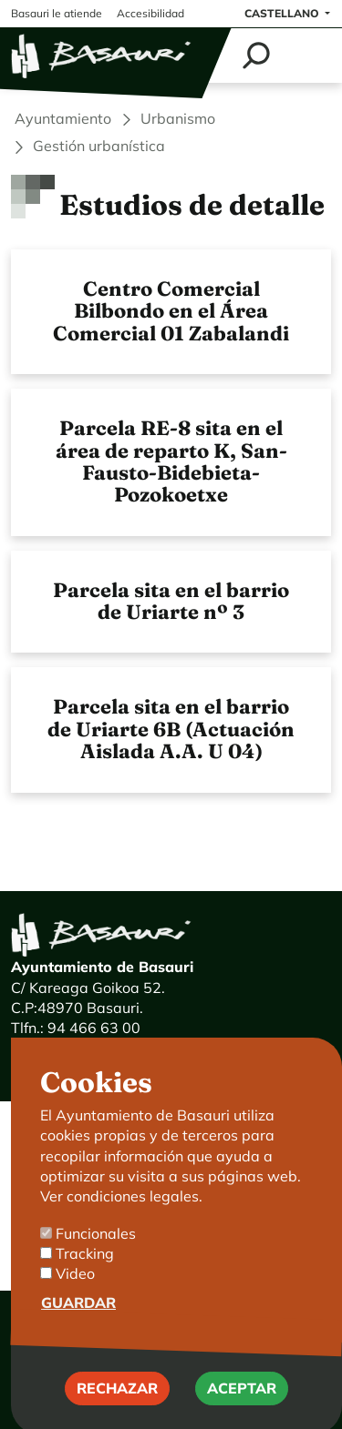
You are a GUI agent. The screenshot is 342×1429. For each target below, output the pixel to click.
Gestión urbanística (99, 146)
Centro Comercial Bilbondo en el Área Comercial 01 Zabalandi (171, 311)
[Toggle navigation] (308, 56)
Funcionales (96, 1263)
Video (75, 1304)
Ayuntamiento (63, 118)
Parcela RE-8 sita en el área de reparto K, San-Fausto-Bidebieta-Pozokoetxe (171, 461)
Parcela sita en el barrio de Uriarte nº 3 (171, 601)
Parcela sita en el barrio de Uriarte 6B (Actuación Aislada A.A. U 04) (171, 729)
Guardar (78, 1332)
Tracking (85, 1284)
